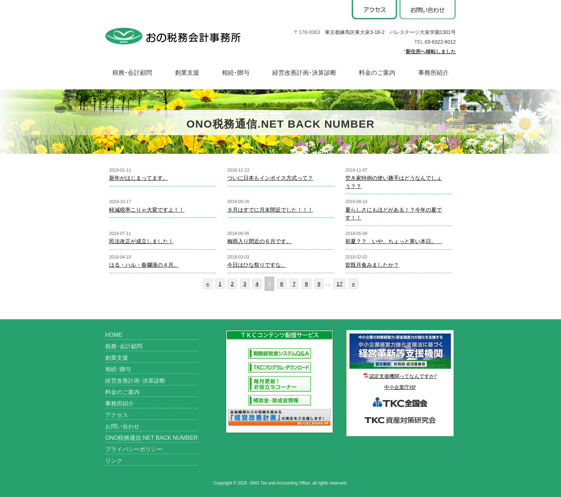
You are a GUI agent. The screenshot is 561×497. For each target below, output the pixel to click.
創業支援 (187, 72)
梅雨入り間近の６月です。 (259, 241)
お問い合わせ (122, 426)
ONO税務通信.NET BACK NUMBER (151, 438)
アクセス (116, 415)
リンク (113, 461)
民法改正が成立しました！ (141, 241)
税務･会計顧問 (132, 72)
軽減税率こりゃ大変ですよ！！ (146, 210)
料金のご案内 (377, 72)
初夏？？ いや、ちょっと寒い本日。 (393, 241)
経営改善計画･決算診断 (304, 72)
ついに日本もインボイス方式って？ (270, 178)
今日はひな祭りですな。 (256, 265)
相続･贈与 (235, 72)
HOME (113, 335)
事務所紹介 (433, 72)
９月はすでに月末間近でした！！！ (270, 210)
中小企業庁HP (400, 387)
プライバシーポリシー (133, 449)
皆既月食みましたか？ (372, 265)
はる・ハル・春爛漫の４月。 (144, 265)
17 (340, 284)
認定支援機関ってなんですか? (402, 376)
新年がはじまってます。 (138, 178)
